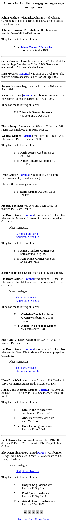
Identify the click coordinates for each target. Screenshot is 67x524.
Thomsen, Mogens (26, 297)
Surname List (25, 519)
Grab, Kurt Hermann (27, 471)
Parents (24, 73)
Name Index (42, 519)
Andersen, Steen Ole (27, 236)
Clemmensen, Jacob (27, 233)
